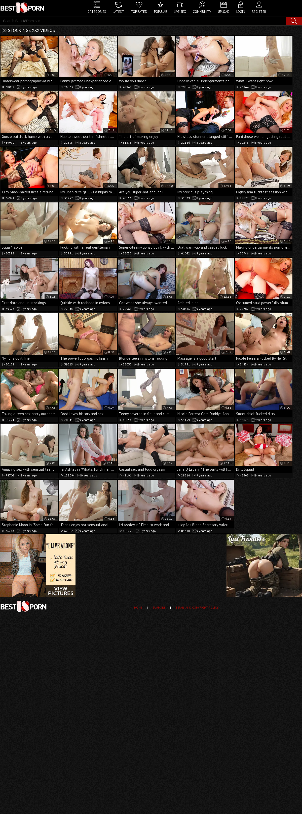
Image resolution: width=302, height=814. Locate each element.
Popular (160, 12)
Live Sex (180, 12)
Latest (118, 12)
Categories (97, 12)
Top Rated (139, 12)
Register (259, 12)
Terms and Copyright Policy (197, 607)
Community (202, 12)
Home (138, 607)
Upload (224, 12)
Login (240, 12)
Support (159, 607)
